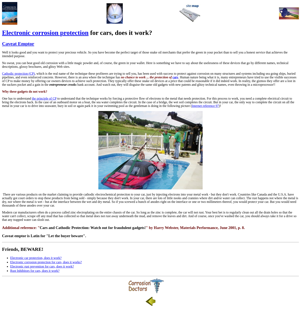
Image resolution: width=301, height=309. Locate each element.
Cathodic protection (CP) (18, 73)
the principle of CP (44, 98)
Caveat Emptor (18, 43)
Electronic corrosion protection (45, 32)
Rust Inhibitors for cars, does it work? (34, 270)
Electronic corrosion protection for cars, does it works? (46, 262)
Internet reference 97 (205, 106)
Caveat (7, 236)
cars (175, 77)
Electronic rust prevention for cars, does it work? (42, 266)
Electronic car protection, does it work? (36, 258)
